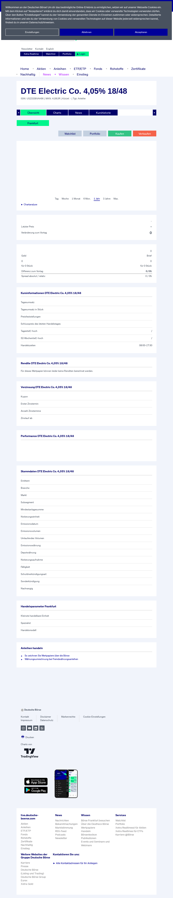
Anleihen (59, 68)
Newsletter (26, 49)
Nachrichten (62, 820)
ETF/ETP (79, 68)
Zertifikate (137, 68)
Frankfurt (32, 123)
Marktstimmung (64, 827)
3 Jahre (107, 198)
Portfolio (67, 54)
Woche (64, 198)
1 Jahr (96, 198)
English (49, 49)
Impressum (26, 720)
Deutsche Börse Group (33, 880)
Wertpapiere (88, 827)
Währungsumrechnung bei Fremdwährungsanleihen (51, 659)
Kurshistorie (103, 112)
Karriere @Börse (125, 834)
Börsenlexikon (89, 834)
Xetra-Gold (27, 887)
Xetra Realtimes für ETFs (130, 831)
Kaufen (119, 133)
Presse (25, 869)
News (47, 74)
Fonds (97, 68)
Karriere (25, 866)
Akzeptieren (141, 32)
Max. (116, 198)
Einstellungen (32, 32)
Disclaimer (45, 716)
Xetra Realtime (31, 54)
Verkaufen (144, 133)
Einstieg (81, 74)
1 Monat (76, 198)
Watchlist (51, 54)
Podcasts (60, 834)
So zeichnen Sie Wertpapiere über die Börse (48, 655)
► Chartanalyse (29, 204)
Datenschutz (46, 720)
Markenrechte (68, 716)
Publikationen (88, 838)
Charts (57, 112)
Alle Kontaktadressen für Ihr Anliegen (75, 863)
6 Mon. (86, 198)
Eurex (24, 883)
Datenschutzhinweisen (68, 22)
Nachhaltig (27, 74)
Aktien (41, 68)
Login (80, 54)
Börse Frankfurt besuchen (95, 820)
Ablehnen (87, 32)
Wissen (64, 74)
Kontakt (39, 49)
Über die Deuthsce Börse (95, 824)
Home (24, 68)
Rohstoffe (116, 68)
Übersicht (33, 112)
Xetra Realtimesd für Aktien (131, 827)
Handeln (86, 831)
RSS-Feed (61, 831)
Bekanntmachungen (66, 824)
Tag (56, 198)
